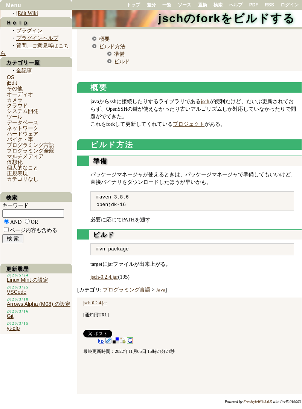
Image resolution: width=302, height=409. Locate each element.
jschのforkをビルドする (226, 18)
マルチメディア (25, 156)
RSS (269, 5)
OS (10, 77)
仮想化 (15, 162)
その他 (15, 88)
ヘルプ (236, 5)
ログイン (290, 5)
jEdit (12, 83)
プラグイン (29, 31)
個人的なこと (22, 168)
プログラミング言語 (126, 290)
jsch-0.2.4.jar (104, 277)
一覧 (166, 5)
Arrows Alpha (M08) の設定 (38, 304)
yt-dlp (13, 328)
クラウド (17, 105)
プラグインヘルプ (37, 38)
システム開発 (22, 111)
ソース (184, 5)
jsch (205, 101)
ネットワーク (22, 128)
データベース (22, 122)
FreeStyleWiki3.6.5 (257, 402)
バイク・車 (20, 139)
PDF (253, 5)
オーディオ (20, 94)
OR (34, 222)
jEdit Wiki (27, 13)
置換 (202, 5)
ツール (15, 117)
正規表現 (17, 173)
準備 (119, 54)
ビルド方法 (112, 46)
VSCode (16, 292)
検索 (218, 5)
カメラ (15, 100)
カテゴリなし (22, 179)
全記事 (24, 70)
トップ (133, 5)
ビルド (122, 61)
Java (160, 290)
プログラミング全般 (30, 151)
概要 (104, 39)
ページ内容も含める (33, 230)
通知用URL (96, 314)
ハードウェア (22, 134)
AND (15, 222)
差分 (151, 5)
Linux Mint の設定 (27, 280)
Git (10, 316)
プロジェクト (188, 124)
